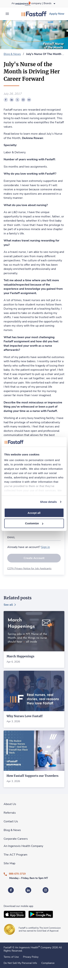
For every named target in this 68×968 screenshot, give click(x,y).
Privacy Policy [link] (30, 957)
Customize (34, 523)
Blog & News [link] (12, 54)
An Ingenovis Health (27, 947)
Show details (48, 501)
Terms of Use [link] (11, 957)
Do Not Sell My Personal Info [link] (20, 963)
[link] (34, 14)
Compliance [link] (47, 963)
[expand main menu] (7, 13)
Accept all (34, 512)
